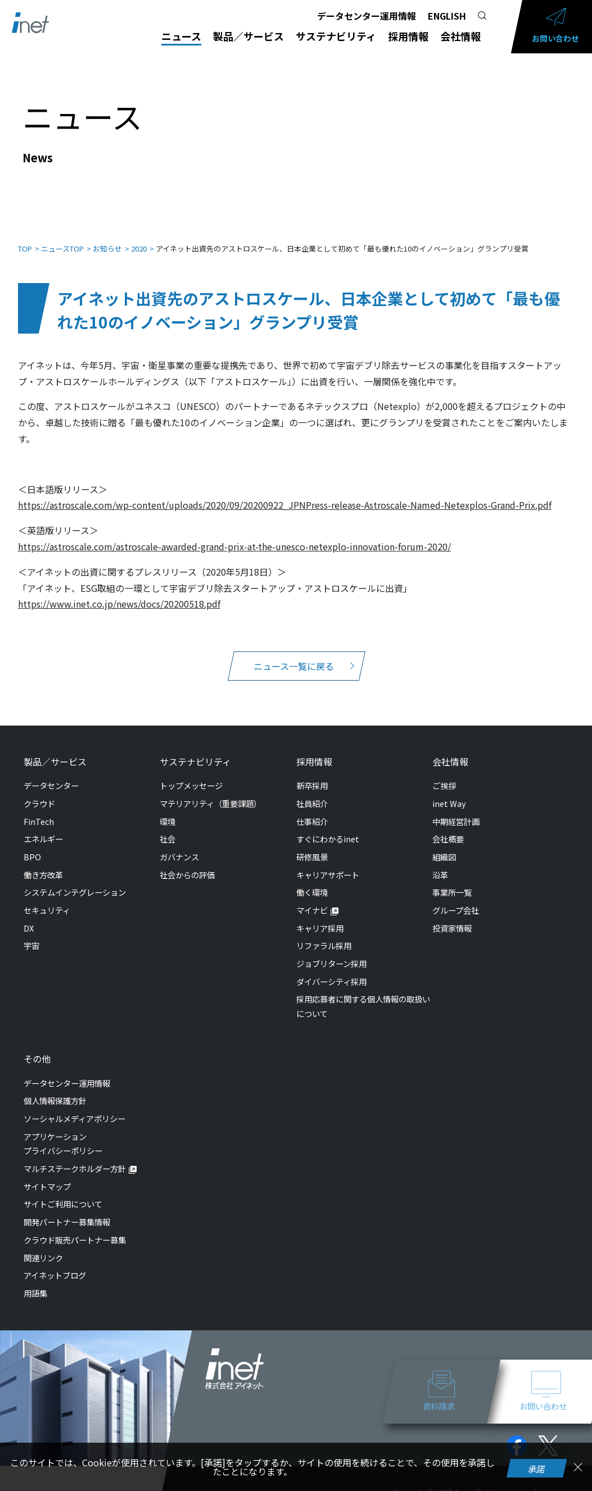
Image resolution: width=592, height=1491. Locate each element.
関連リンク (43, 1246)
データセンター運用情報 (366, 15)
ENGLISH (447, 15)
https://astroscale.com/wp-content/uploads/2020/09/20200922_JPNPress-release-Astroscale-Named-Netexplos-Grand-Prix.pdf (285, 493)
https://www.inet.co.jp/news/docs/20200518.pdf (119, 592)
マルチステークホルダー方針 (75, 1157)
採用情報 (408, 35)
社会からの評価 (187, 863)
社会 (167, 827)
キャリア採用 (320, 917)
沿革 (440, 863)
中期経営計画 (456, 810)
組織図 (444, 845)
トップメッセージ (191, 774)
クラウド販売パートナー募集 (75, 1228)
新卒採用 (312, 774)
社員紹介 (312, 792)
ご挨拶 (444, 774)
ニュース (181, 35)
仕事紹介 (312, 810)
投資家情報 (452, 917)
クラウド (39, 792)
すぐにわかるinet (327, 827)
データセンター (51, 774)
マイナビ (312, 899)
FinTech (39, 810)
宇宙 (31, 934)
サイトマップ (47, 1175)
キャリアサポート (327, 863)
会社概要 (448, 827)
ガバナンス (179, 845)
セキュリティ (47, 899)
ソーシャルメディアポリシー (74, 1107)
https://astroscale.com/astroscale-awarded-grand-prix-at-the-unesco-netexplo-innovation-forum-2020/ (234, 535)
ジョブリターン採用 (331, 952)
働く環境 (312, 881)
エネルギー (43, 827)
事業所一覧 (452, 881)
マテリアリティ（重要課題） (210, 792)
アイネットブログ (55, 1264)
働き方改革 (43, 863)
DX (29, 917)
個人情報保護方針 (55, 1089)
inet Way (449, 792)
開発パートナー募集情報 (67, 1210)
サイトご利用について (63, 1192)
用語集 (35, 1282)
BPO (32, 845)
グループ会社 (455, 899)
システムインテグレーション (75, 881)
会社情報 (460, 35)
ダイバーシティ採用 (331, 970)
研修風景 (312, 845)
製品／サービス (248, 35)
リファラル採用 (323, 934)
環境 (167, 810)
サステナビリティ (336, 35)
